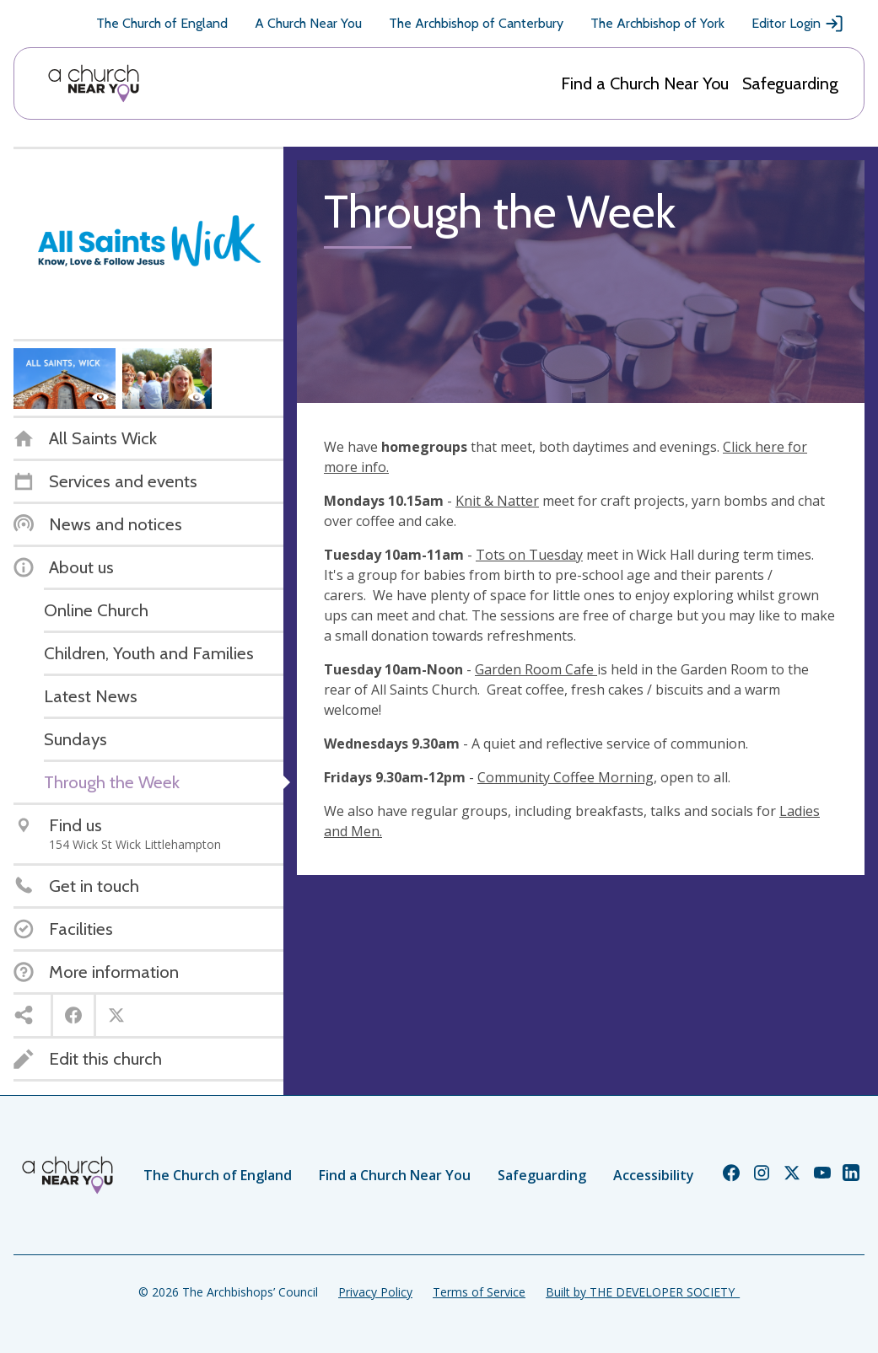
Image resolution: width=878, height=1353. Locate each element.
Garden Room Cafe (536, 669)
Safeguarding (790, 83)
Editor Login (797, 23)
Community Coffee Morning (565, 777)
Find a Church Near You (645, 83)
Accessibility (653, 1175)
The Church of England (162, 23)
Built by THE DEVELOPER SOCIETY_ (643, 1292)
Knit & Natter (497, 500)
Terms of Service (479, 1292)
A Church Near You (308, 23)
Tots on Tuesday (529, 554)
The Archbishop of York (657, 23)
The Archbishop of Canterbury (476, 23)
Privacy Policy (375, 1292)
